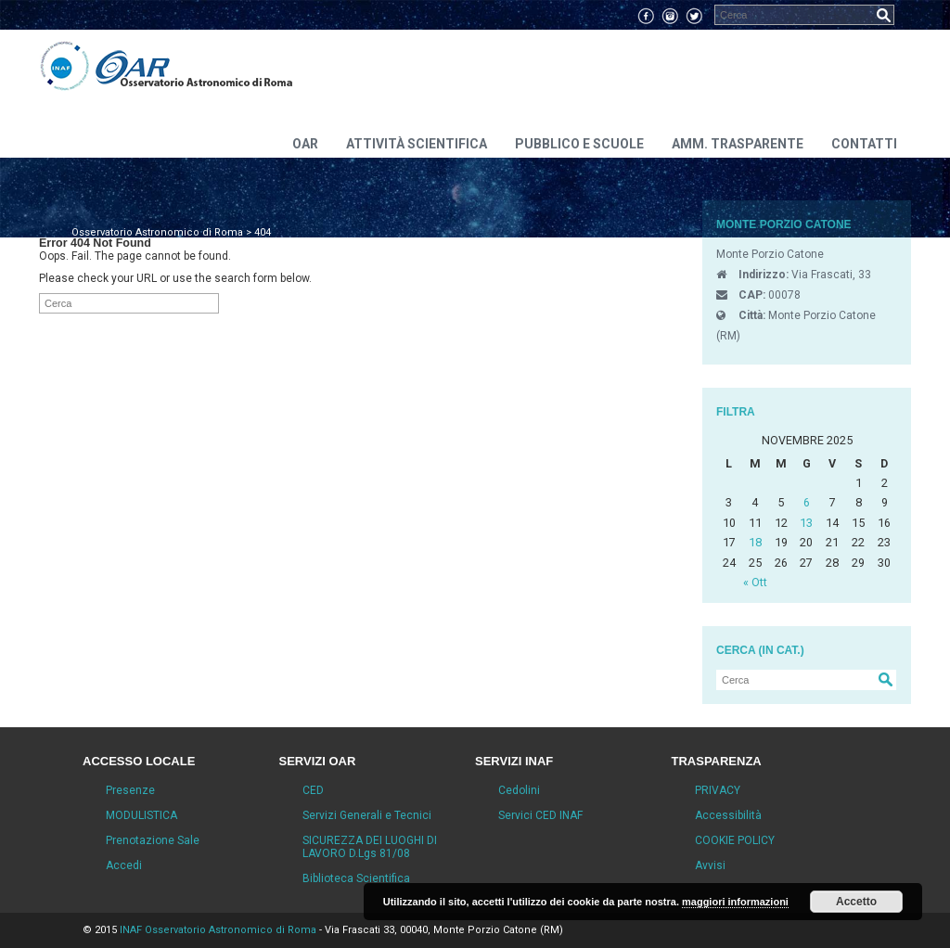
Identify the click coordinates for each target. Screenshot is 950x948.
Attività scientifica (416, 143)
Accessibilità (728, 815)
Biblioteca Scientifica (356, 878)
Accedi (124, 865)
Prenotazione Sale (152, 840)
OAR (305, 143)
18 (755, 542)
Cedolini (519, 790)
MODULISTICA (141, 815)
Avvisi (710, 865)
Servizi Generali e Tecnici (366, 815)
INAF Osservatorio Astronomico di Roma (218, 930)
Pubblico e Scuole (579, 143)
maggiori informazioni (735, 901)
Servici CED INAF (540, 815)
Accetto (856, 901)
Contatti (864, 143)
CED (313, 790)
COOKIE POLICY (735, 840)
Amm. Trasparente (737, 143)
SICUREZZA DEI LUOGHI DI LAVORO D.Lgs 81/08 (369, 847)
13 (806, 523)
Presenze (130, 790)
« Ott (755, 582)
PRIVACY (717, 790)
